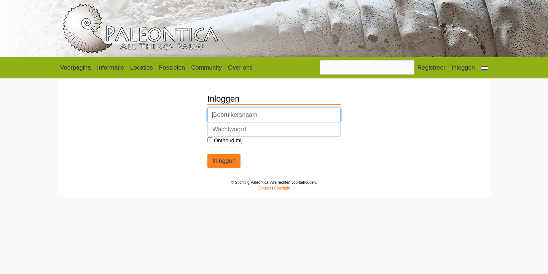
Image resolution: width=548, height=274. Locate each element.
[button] (484, 67)
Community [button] (206, 67)
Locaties (141, 67)
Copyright (282, 188)
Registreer (431, 67)
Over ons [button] (240, 67)
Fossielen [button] (172, 67)
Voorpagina (75, 67)
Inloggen (463, 67)
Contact (264, 188)
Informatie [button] (110, 67)
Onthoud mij (224, 140)
